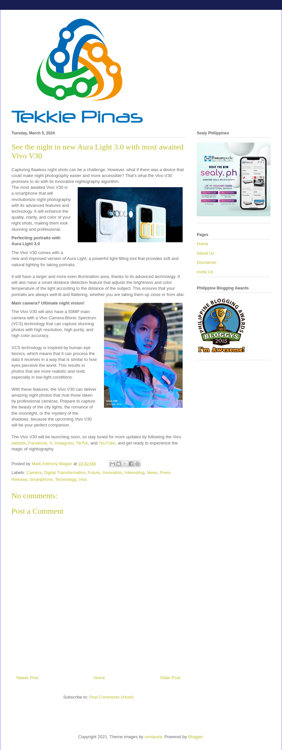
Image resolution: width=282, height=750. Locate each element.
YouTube (107, 443)
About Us (205, 253)
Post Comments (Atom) (111, 697)
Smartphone (41, 479)
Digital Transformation (64, 472)
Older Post (170, 677)
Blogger (195, 736)
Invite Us (205, 271)
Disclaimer (207, 262)
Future (94, 472)
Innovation (112, 472)
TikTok (81, 443)
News (152, 472)
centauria (153, 736)
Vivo (83, 479)
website (18, 443)
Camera (34, 472)
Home (99, 677)
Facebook (37, 443)
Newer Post (27, 677)
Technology (65, 479)
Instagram (64, 443)
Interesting (135, 472)
